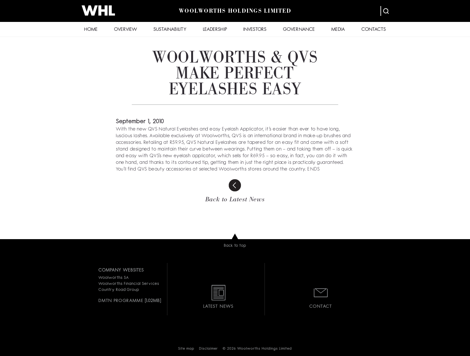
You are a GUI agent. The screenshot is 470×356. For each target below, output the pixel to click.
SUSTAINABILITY (169, 29)
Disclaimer (208, 349)
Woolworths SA (113, 278)
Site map (186, 349)
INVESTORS (254, 29)
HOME (90, 29)
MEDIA (338, 29)
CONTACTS (373, 29)
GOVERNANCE (299, 29)
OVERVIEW (125, 29)
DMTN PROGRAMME (120, 301)
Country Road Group (118, 290)
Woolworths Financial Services (128, 284)
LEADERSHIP (215, 29)
